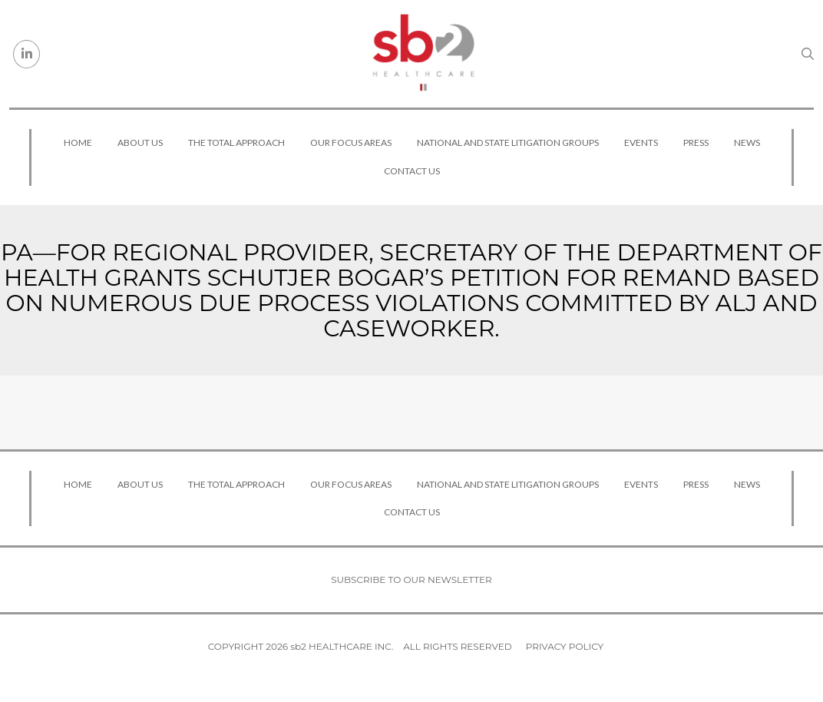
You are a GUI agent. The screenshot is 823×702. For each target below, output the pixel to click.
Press (696, 142)
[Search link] (808, 54)
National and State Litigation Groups (508, 142)
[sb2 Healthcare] (423, 54)
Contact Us (412, 171)
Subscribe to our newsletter (411, 579)
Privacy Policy (564, 646)
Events (641, 142)
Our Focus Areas (351, 142)
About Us (140, 142)
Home (78, 142)
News (747, 142)
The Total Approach (236, 142)
